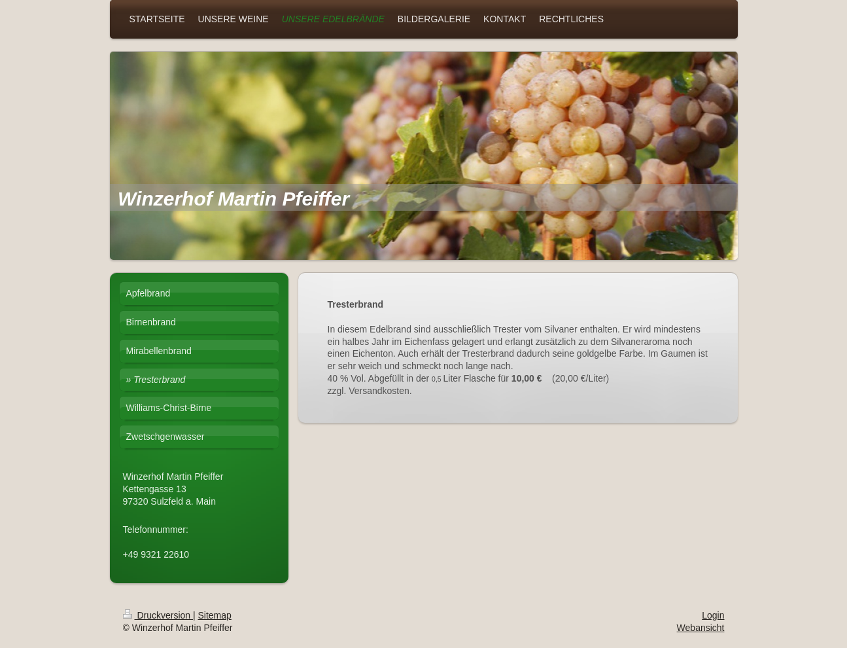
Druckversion (158, 615)
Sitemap (215, 615)
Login (713, 615)
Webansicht (701, 627)
